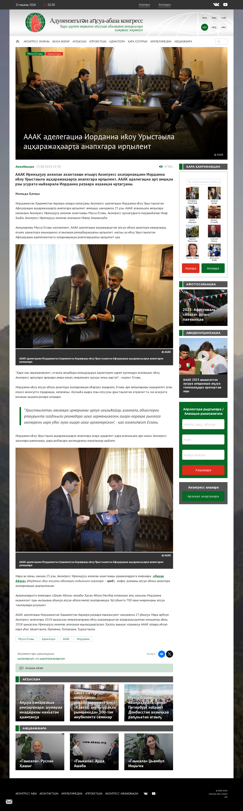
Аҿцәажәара (183, 41)
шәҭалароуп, (26, 658)
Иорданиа (83, 639)
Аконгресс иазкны (36, 41)
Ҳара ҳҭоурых (137, 41)
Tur (223, 17)
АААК (66, 639)
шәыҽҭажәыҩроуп (52, 658)
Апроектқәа (97, 41)
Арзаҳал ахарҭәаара (203, 496)
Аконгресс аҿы (26, 793)
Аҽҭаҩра (165, 4)
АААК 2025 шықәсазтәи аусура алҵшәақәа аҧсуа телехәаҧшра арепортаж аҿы (202, 385)
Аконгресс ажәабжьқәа (121, 793)
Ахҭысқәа (79, 41)
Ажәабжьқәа (25, 166)
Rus (204, 17)
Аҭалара (144, 4)
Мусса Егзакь (35, 53)
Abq (214, 27)
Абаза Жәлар (61, 41)
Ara (223, 27)
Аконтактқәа (48, 793)
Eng (214, 17)
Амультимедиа (160, 41)
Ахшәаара (203, 470)
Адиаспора (117, 41)
